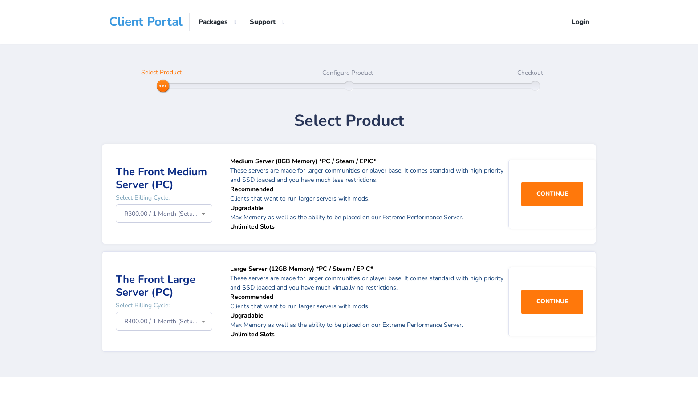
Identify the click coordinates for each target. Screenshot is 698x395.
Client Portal (146, 21)
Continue (551, 194)
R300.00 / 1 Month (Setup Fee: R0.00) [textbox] (168, 214)
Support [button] (263, 21)
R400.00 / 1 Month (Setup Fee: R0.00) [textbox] (168, 321)
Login (580, 21)
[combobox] (164, 213)
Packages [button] (213, 21)
